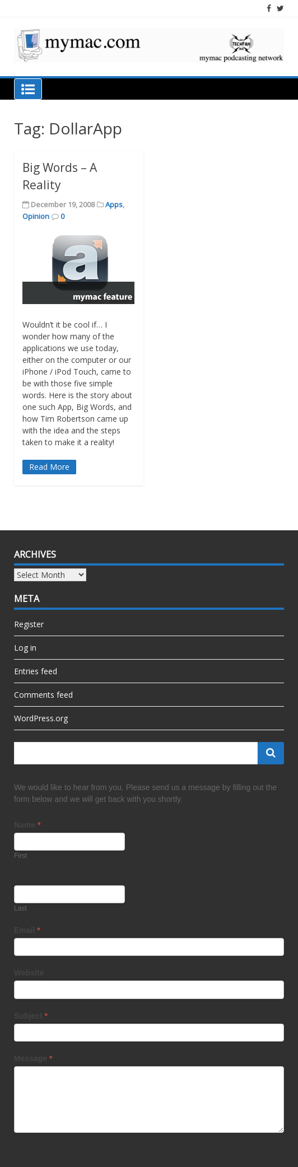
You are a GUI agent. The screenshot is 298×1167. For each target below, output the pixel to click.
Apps (114, 204)
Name (27, 824)
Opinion (35, 216)
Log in (25, 647)
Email (27, 930)
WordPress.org (41, 718)
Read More (49, 466)
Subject (31, 1015)
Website (29, 972)
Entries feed (35, 671)
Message (33, 1058)
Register (29, 624)
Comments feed (43, 694)
